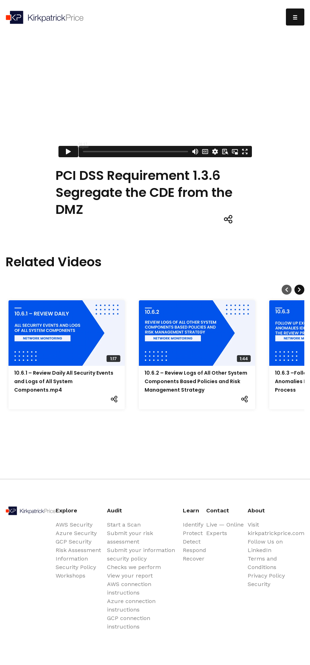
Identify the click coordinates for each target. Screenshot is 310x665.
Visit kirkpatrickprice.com (276, 528)
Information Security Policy (76, 562)
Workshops (70, 575)
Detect (192, 541)
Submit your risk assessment (130, 537)
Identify (193, 524)
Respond (194, 550)
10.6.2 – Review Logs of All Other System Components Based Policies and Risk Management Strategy (196, 381)
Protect (193, 533)
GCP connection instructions (128, 622)
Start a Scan (124, 524)
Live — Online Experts (225, 528)
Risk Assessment (78, 550)
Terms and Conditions (262, 562)
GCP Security (73, 541)
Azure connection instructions (131, 605)
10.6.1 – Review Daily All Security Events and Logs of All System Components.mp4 (63, 381)
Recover (193, 558)
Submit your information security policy (141, 554)
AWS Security (74, 524)
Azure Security (76, 533)
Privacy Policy (266, 575)
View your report (130, 575)
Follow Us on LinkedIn (265, 545)
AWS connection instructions (129, 588)
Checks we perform (134, 567)
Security (259, 584)
